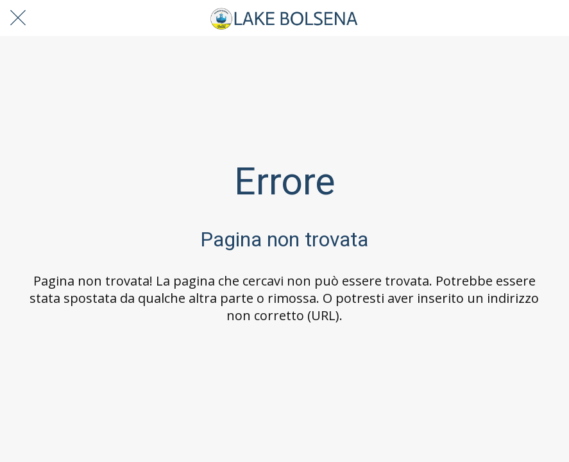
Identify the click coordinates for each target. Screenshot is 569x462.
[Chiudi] (18, 18)
